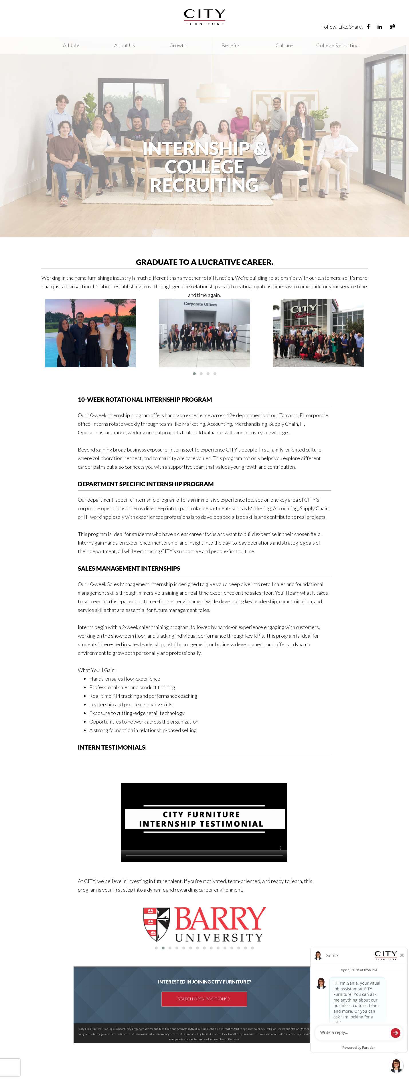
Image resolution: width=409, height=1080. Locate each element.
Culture (284, 45)
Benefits (231, 45)
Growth (177, 45)
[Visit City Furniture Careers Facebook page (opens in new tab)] (368, 26)
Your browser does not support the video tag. (204, 817)
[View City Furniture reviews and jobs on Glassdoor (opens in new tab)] (392, 27)
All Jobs (71, 45)
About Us (124, 45)
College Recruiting (337, 45)
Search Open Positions (202, 998)
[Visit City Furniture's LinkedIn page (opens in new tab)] (380, 26)
